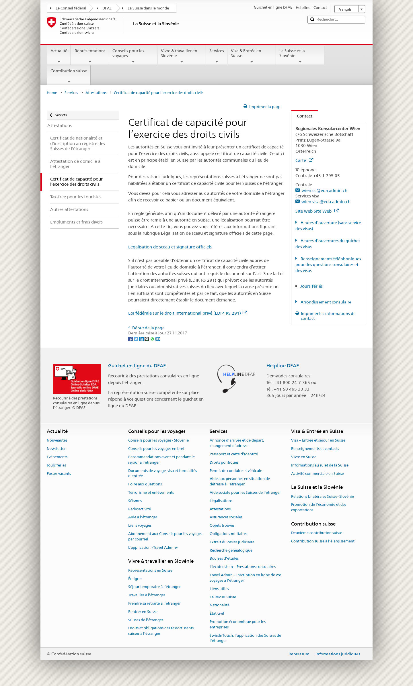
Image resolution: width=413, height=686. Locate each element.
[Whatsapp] (152, 338)
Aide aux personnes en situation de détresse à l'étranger (240, 482)
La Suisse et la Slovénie (300, 56)
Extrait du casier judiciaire (232, 542)
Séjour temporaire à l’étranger (154, 587)
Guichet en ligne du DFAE (137, 366)
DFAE (107, 8)
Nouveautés (57, 440)
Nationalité (219, 605)
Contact (301, 116)
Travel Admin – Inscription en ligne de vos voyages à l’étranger (245, 578)
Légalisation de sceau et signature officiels (170, 247)
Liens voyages (139, 525)
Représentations (89, 56)
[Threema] (147, 338)
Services (216, 56)
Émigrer (135, 579)
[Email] (157, 338)
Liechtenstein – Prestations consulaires (243, 567)
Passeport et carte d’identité (234, 454)
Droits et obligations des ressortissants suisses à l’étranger (161, 631)
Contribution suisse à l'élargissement (322, 541)
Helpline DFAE (282, 366)
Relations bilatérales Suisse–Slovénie (322, 496)
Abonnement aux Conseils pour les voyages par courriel (165, 536)
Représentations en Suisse (150, 570)
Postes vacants (59, 473)
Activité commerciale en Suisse (317, 473)
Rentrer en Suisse (142, 611)
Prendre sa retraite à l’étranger (154, 603)
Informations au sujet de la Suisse (319, 465)
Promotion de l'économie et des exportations (318, 507)
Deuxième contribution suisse (316, 533)
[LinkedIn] (142, 338)
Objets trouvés (222, 525)
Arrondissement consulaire (325, 302)
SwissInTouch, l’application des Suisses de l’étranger (245, 638)
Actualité (59, 56)
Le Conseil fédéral (71, 8)
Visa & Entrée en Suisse (252, 56)
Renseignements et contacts (315, 448)
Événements (57, 457)
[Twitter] (136, 338)
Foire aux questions (145, 484)
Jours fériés (311, 286)
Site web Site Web (317, 211)
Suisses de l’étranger (145, 620)
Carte (304, 160)
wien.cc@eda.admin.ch (324, 190)
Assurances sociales (226, 517)
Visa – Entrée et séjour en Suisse (318, 440)
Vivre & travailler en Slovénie (182, 56)
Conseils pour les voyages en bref (156, 448)
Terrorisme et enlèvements (151, 492)
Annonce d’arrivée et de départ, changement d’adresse (237, 443)
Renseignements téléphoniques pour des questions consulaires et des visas (328, 264)
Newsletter (56, 448)
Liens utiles (219, 589)
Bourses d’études (224, 558)
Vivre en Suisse (303, 457)
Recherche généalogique (231, 550)
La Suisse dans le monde (148, 8)
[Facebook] (131, 338)
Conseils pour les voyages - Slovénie (158, 440)
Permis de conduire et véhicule (236, 471)
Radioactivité (139, 509)
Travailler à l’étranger (146, 595)
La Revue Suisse (223, 597)
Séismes (135, 501)
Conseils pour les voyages (133, 56)
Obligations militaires (228, 534)
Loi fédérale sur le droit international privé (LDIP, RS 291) (187, 313)
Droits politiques (224, 462)
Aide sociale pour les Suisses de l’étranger (245, 492)
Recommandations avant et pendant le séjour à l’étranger (161, 459)
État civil (217, 613)
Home (52, 93)
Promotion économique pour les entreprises (238, 624)
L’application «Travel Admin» (153, 547)
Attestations (95, 93)
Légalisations (221, 501)
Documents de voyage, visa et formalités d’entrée (162, 473)
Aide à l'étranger (142, 517)
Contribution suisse (68, 76)
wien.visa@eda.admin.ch (325, 201)
